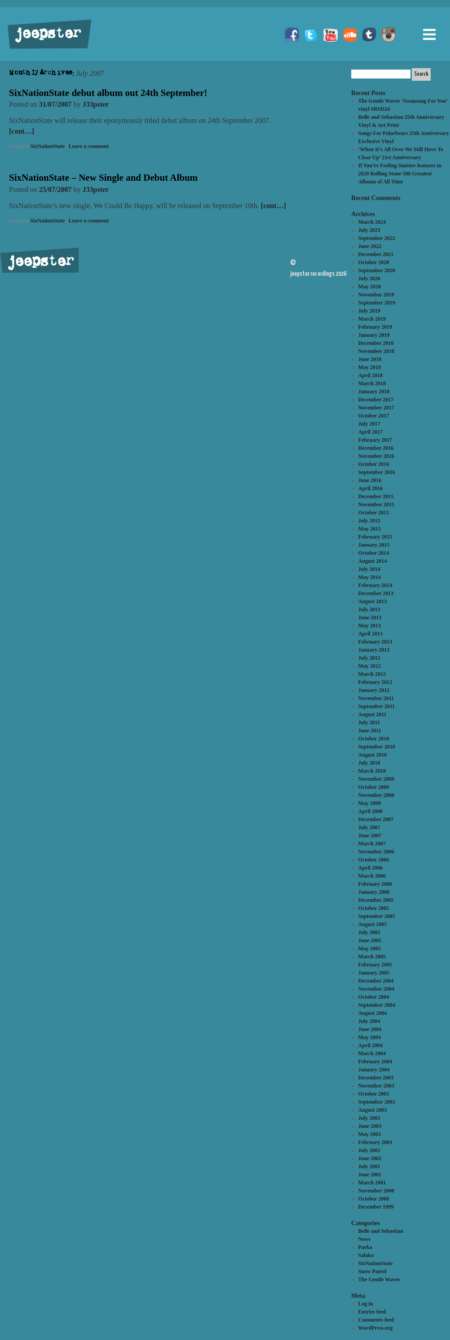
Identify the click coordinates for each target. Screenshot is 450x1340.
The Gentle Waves (379, 1279)
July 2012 (369, 658)
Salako (366, 1255)
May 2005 (369, 948)
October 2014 (373, 553)
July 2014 (369, 569)
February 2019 (375, 327)
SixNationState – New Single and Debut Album (103, 177)
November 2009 (376, 779)
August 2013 (372, 601)
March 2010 (372, 771)
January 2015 (374, 545)
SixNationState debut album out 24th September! (108, 92)
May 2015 (369, 529)
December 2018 (376, 343)
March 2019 (372, 319)
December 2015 (376, 496)
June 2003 (370, 1126)
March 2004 (372, 1053)
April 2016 (370, 488)
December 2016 (376, 448)
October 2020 (373, 262)
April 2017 (370, 432)
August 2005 (372, 924)
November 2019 (376, 294)
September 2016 (376, 472)
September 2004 (376, 1005)
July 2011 (369, 722)
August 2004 (372, 1013)
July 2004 (369, 1021)
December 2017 (376, 399)
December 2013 (376, 593)
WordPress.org (375, 1328)
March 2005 (372, 956)
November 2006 (376, 851)
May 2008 (369, 803)
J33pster (96, 104)
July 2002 (369, 1150)
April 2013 (370, 634)
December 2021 (376, 254)
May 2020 (369, 286)
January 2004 (374, 1069)
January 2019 (374, 335)
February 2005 (375, 964)
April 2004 (370, 1045)
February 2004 (375, 1061)
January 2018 (374, 391)
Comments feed (376, 1320)
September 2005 (376, 916)
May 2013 (369, 625)
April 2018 (370, 375)
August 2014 (372, 561)
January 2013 (374, 650)
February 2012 (375, 682)
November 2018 (376, 351)
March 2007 (372, 843)
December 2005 (376, 900)
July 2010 (369, 763)
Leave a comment (88, 146)
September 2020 (376, 270)
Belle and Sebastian (380, 1231)
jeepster (46, 35)
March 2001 (372, 1182)
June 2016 (370, 480)
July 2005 (369, 932)
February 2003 (375, 1142)
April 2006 (370, 868)
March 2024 (372, 222)
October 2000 (373, 1199)
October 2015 (373, 512)
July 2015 (369, 521)
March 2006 (372, 876)
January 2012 (374, 690)
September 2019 (376, 303)
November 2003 (376, 1086)
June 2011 (369, 730)
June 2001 (370, 1174)
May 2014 (369, 577)
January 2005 (374, 973)
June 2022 (370, 246)
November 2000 (376, 1191)
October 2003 (373, 1094)
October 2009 (373, 787)
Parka (365, 1247)
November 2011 (376, 698)
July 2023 (369, 230)
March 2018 (372, 383)
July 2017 (369, 424)
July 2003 (369, 1118)
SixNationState (47, 146)
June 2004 (370, 1029)
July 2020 (369, 278)
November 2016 (376, 456)
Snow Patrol (372, 1271)
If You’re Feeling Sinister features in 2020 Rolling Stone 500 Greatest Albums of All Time (399, 173)
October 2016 (373, 464)
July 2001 (369, 1166)
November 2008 (376, 795)
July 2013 (369, 609)
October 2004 (373, 997)
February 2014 (375, 585)
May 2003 (369, 1134)
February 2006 (375, 884)
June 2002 (370, 1158)
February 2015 (375, 537)
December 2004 (376, 981)
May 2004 (369, 1037)
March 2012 (372, 674)
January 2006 (374, 892)
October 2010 (373, 738)
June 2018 (370, 359)
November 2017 (376, 408)
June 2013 (370, 617)
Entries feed (372, 1312)
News (364, 1239)
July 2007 (369, 827)
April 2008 (370, 811)
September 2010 (376, 747)
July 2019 (369, 311)
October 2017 (373, 416)
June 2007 (370, 835)
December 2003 (376, 1078)
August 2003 (372, 1110)
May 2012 (369, 666)
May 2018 (369, 367)
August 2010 (372, 755)
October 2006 (373, 860)
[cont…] (21, 131)
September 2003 (376, 1102)
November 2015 (376, 504)
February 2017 (375, 440)
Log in (365, 1304)
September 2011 (376, 706)
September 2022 (376, 238)
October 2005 (373, 908)
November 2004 (376, 989)
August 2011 (372, 714)
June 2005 (370, 940)
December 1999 (376, 1207)
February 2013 (375, 642)
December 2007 (376, 819)
